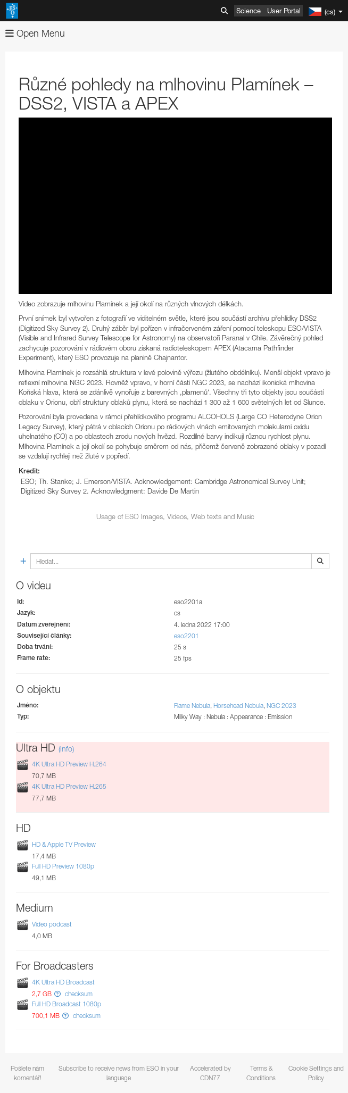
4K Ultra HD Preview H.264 (69, 765)
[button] (57, 994)
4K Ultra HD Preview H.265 (69, 786)
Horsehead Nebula (238, 706)
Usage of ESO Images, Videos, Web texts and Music (175, 516)
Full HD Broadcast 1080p (66, 1004)
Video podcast (52, 924)
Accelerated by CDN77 (210, 1072)
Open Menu (35, 33)
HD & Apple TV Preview (64, 844)
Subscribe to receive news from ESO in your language (119, 1072)
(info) (66, 748)
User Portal (284, 10)
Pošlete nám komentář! (27, 1072)
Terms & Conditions (261, 1072)
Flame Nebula (192, 706)
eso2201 (186, 636)
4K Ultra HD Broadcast (63, 982)
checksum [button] (78, 994)
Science (248, 10)
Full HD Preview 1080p (63, 866)
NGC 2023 (281, 706)
